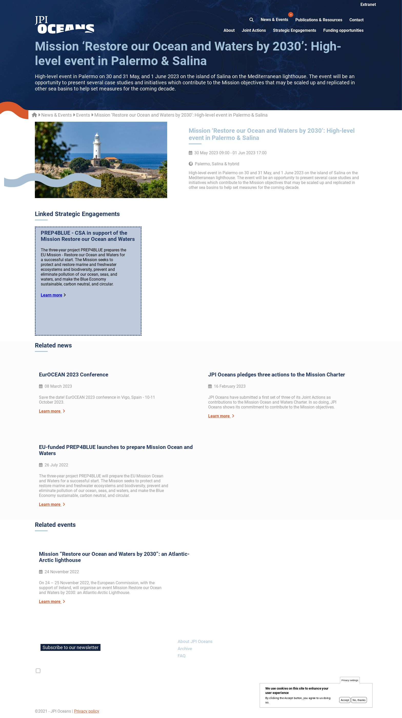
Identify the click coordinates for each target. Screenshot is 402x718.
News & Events (275, 17)
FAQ (182, 655)
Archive (185, 648)
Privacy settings (349, 681)
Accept (345, 701)
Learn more (51, 295)
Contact (356, 19)
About (229, 30)
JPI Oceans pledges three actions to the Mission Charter (276, 375)
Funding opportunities (343, 30)
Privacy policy (86, 711)
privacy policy (102, 671)
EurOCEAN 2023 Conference (73, 375)
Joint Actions (254, 30)
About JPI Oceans (195, 641)
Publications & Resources (318, 19)
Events (83, 115)
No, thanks (359, 701)
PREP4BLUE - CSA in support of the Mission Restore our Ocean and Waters (88, 236)
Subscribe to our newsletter (70, 647)
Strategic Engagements (294, 30)
